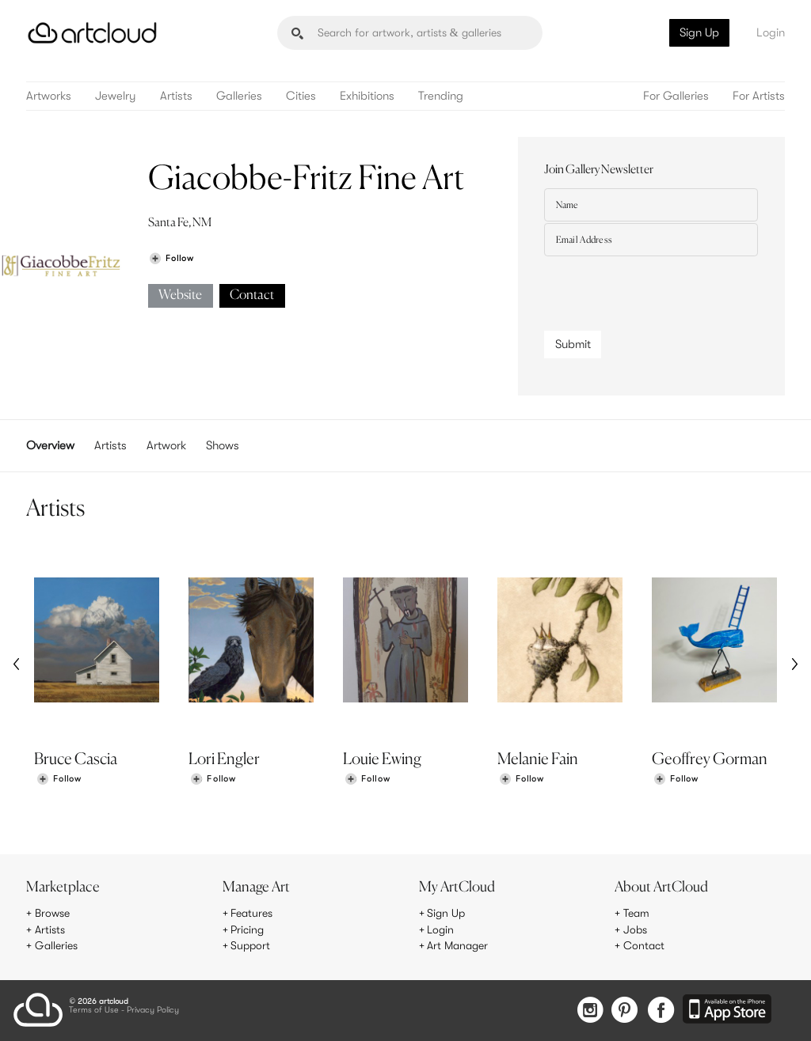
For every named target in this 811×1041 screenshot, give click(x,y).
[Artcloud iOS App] (727, 1010)
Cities (301, 96)
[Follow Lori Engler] (213, 779)
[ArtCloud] (92, 33)
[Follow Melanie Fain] (521, 779)
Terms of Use (94, 1010)
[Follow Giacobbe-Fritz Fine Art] (171, 258)
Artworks (48, 96)
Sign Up (699, 32)
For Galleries (676, 96)
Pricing (247, 929)
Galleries (239, 96)
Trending (440, 96)
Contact (252, 295)
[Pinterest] (624, 1011)
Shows (222, 445)
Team (636, 913)
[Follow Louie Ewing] (367, 779)
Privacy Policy (153, 1010)
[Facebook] (661, 1011)
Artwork (166, 445)
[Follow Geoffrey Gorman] (676, 779)
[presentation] (664, 289)
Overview (50, 445)
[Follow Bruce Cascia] (59, 779)
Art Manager (457, 945)
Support (250, 945)
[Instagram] (590, 1011)
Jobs (635, 929)
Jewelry (115, 96)
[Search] (410, 33)
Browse (52, 913)
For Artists (759, 96)
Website (180, 295)
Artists (176, 96)
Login (770, 32)
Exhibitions (367, 96)
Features (251, 913)
